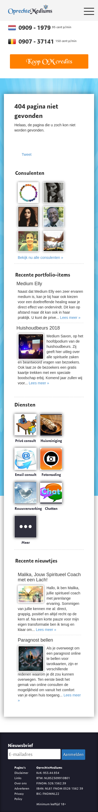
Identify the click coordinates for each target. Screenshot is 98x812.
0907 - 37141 (37, 41)
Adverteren (21, 788)
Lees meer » (70, 317)
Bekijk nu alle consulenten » (40, 257)
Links (17, 778)
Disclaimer (21, 773)
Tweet (26, 154)
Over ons (20, 783)
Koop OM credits (49, 61)
